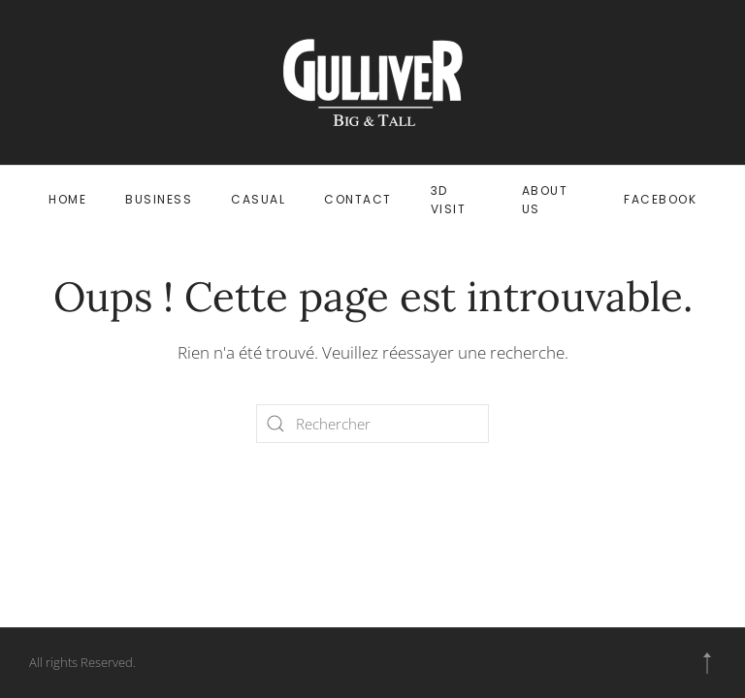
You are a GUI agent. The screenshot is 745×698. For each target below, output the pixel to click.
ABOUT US (545, 199)
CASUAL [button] (258, 199)
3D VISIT (449, 199)
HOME (67, 199)
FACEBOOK (660, 199)
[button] (707, 663)
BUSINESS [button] (158, 199)
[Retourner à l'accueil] (373, 82)
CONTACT (358, 199)
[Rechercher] (372, 423)
